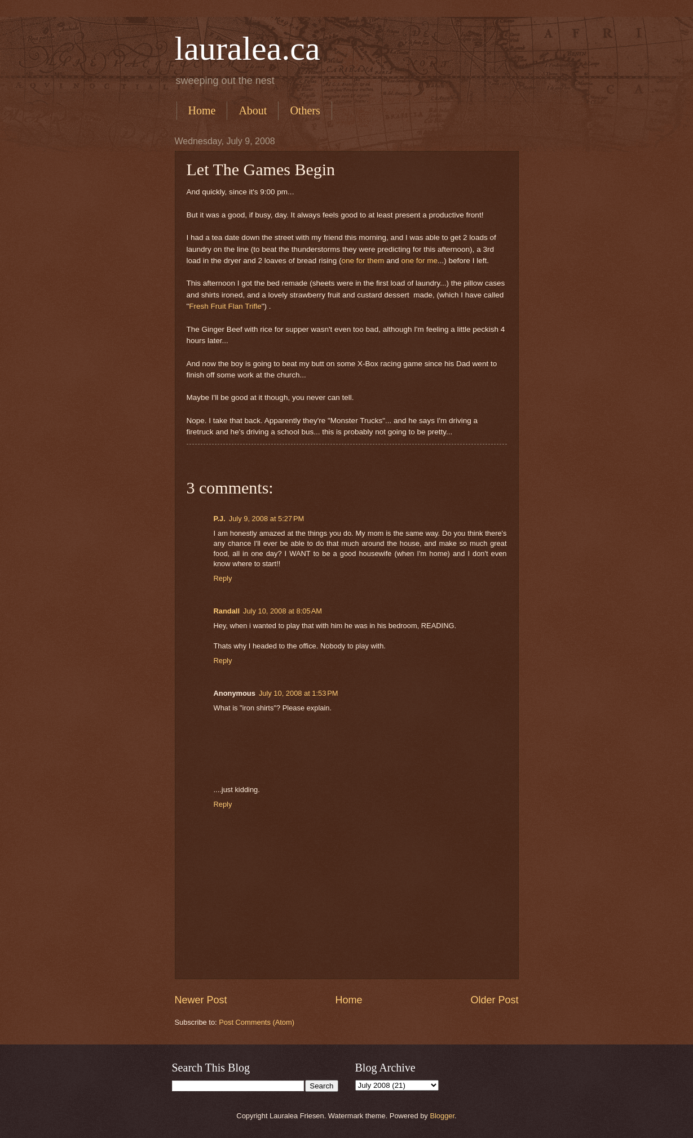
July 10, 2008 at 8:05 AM (282, 611)
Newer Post (201, 1000)
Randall (227, 611)
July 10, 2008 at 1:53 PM (298, 693)
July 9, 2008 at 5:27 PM (266, 518)
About (253, 110)
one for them (362, 260)
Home (202, 110)
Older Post (494, 1000)
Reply (223, 578)
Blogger (442, 1116)
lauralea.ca (247, 48)
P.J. (220, 518)
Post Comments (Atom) (256, 1022)
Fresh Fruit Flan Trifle (225, 306)
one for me (419, 260)
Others (305, 110)
